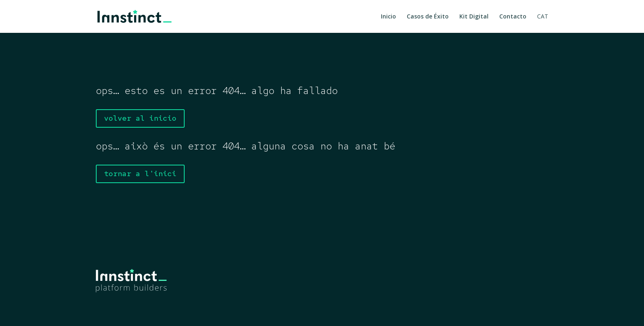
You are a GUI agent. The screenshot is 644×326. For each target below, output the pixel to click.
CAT (542, 17)
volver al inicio (140, 118)
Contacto (512, 17)
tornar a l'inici (140, 173)
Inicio (388, 17)
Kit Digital (474, 17)
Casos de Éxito (428, 17)
